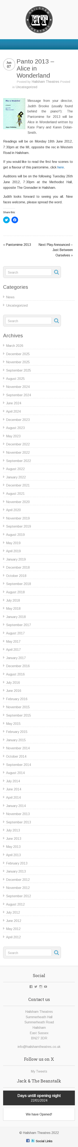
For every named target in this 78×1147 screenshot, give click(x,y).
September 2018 (18, 584)
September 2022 (18, 461)
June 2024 (13, 403)
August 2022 (15, 469)
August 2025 (15, 378)
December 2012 (18, 879)
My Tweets (39, 1071)
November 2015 (18, 707)
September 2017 (18, 625)
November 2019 (18, 518)
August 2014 (15, 773)
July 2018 (13, 600)
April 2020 (13, 510)
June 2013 (13, 838)
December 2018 (18, 567)
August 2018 (15, 592)
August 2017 (15, 633)
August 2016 (15, 674)
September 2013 (18, 822)
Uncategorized (26, 87)
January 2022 (16, 477)
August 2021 (15, 493)
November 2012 (18, 888)
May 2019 (13, 543)
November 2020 (18, 502)
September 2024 (18, 395)
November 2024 (18, 387)
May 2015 (13, 723)
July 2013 (13, 830)
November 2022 (18, 452)
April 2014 (13, 797)
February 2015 (16, 732)
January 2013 (16, 871)
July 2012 (13, 912)
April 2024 (13, 411)
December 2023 (18, 420)
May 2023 (13, 436)
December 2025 (18, 354)
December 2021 (18, 485)
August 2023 (15, 428)
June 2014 (13, 789)
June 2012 (13, 921)
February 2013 (16, 863)
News (10, 297)
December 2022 (18, 444)
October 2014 (16, 756)
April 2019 (13, 551)
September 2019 (18, 526)
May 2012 (13, 929)
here (60, 167)
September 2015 (18, 715)
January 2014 (16, 806)
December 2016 (18, 666)
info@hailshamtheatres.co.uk (39, 1046)
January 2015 (16, 740)
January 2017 (16, 658)
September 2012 (18, 896)
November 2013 (18, 814)
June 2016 (13, 690)
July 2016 (13, 682)
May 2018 (13, 608)
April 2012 (13, 937)
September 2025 (18, 370)
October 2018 (16, 576)
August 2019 (15, 534)
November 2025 (18, 362)
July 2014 (13, 781)
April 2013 (13, 855)
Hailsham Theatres (45, 81)
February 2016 (16, 699)
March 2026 (14, 345)
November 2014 (18, 748)
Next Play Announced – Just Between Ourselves (55, 250)
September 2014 (18, 765)
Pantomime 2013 (18, 244)
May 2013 (13, 846)
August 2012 (15, 904)
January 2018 (16, 617)
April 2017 (13, 649)
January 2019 (16, 559)
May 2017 (13, 641)
